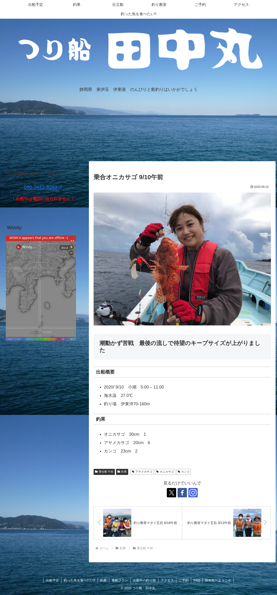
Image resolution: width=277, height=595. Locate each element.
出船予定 (52, 580)
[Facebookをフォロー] (182, 492)
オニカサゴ (165, 471)
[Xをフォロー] (171, 492)
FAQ (196, 580)
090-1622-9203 (43, 187)
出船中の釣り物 (144, 580)
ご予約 (184, 580)
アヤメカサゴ (142, 471)
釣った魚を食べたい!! (79, 580)
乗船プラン (120, 580)
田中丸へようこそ (218, 580)
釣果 (122, 471)
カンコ (184, 471)
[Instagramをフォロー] (193, 492)
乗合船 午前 (104, 471)
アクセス (167, 580)
